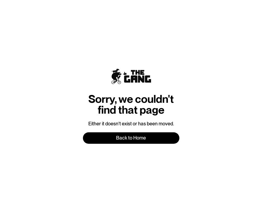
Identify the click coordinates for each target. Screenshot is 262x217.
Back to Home (131, 138)
